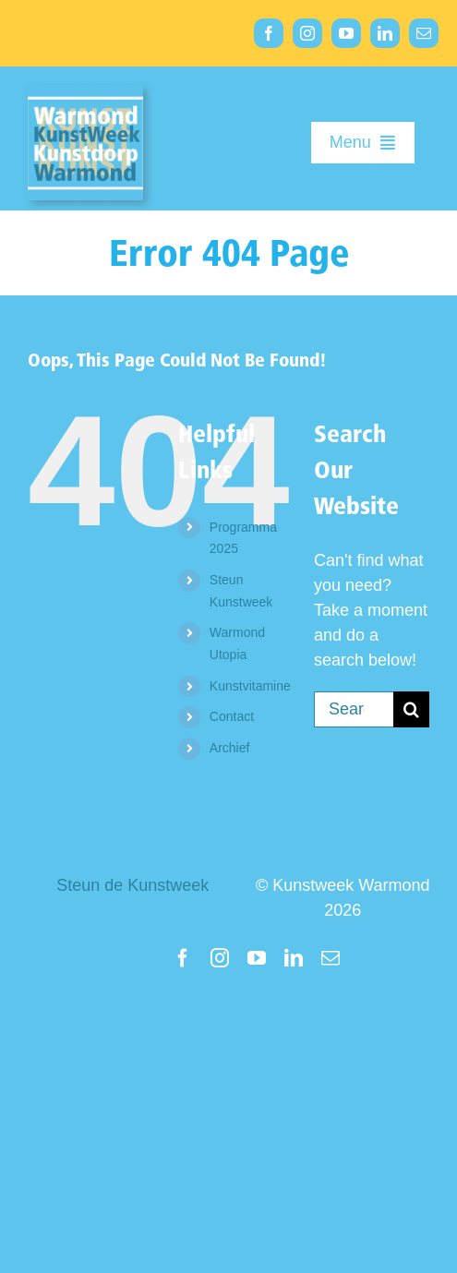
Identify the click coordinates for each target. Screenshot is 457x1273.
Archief (230, 747)
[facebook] (268, 33)
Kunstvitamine (250, 686)
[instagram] (307, 33)
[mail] (424, 33)
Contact (232, 716)
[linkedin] (385, 33)
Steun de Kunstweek (132, 885)
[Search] (411, 709)
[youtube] (346, 33)
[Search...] (353, 709)
